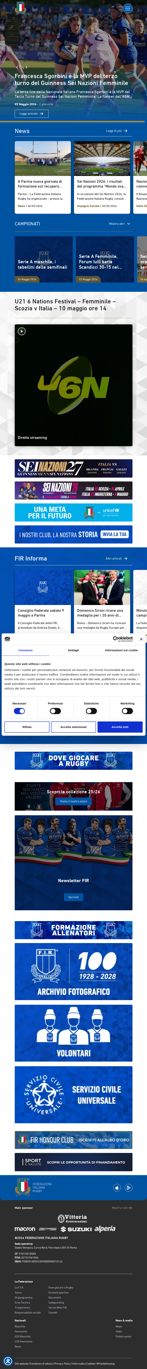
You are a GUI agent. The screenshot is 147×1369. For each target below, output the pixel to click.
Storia (18, 1292)
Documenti (54, 1297)
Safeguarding (56, 1302)
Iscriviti (74, 897)
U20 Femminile (23, 1341)
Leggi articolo (32, 113)
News (18, 1346)
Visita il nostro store (73, 801)
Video (119, 1331)
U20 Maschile (23, 1336)
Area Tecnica (22, 1302)
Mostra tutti (122, 1208)
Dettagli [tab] (73, 650)
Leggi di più (117, 131)
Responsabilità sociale (28, 1312)
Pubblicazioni (123, 1336)
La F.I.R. (19, 1287)
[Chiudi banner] (141, 639)
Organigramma (23, 1297)
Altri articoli (117, 558)
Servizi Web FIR (57, 1307)
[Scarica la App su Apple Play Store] (117, 1188)
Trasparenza (22, 1307)
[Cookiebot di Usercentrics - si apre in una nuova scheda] (116, 639)
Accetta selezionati (73, 727)
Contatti (52, 1312)
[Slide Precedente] (17, 67)
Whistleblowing (105, 1363)
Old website (21, 1363)
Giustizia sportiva (58, 1292)
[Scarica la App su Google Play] (128, 1188)
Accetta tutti (120, 727)
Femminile (21, 1331)
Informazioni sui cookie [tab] (121, 650)
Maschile (20, 1326)
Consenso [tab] (25, 650)
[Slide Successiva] (26, 67)
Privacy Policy (62, 1363)
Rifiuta (27, 727)
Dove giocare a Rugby (60, 1287)
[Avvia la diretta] (73, 331)
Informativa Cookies (83, 1363)
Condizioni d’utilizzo (41, 1363)
